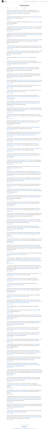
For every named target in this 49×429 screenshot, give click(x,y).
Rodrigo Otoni (22, 67)
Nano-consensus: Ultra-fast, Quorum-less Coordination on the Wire (25, 28)
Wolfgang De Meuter (11, 132)
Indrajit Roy (25, 377)
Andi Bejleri (10, 278)
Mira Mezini (38, 265)
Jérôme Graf (10, 61)
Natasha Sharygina (34, 73)
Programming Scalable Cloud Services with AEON (16, 254)
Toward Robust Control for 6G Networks (23, 57)
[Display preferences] (47, 1)
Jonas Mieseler (23, 294)
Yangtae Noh (30, 415)
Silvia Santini (22, 127)
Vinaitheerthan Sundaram (11, 397)
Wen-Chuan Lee (38, 369)
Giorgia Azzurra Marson (18, 339)
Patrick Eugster (30, 10)
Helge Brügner (20, 377)
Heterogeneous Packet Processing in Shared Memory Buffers (18, 385)
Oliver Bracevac (11, 288)
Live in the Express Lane (13, 185)
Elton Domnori (15, 278)
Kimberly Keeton (31, 377)
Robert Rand (28, 67)
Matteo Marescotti (16, 120)
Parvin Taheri (20, 108)
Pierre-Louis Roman (24, 85)
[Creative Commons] (24, 426)
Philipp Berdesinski (24, 26)
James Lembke (10, 85)
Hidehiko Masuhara (19, 259)
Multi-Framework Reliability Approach (19, 139)
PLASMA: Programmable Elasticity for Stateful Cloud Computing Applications (23, 221)
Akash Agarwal (10, 396)
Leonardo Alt (23, 120)
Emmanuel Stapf (17, 294)
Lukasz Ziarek (27, 189)
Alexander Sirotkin (10, 416)
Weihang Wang (10, 369)
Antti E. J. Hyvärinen (36, 120)
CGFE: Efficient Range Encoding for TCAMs (20, 52)
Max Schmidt (26, 143)
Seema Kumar (10, 127)
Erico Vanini (25, 108)
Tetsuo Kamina (12, 259)
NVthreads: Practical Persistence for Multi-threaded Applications (20, 378)
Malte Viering (31, 101)
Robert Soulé (33, 67)
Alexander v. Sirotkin (30, 383)
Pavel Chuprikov (23, 10)
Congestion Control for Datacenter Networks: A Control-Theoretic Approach (25, 109)
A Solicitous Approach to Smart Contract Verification (26, 122)
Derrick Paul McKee (24, 396)
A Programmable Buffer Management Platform (31, 416)
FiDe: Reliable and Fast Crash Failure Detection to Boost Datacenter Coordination (27, 34)
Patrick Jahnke (36, 26)
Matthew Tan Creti (38, 396)
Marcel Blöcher (10, 143)
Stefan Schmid (29, 208)
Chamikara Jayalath (17, 410)
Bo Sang (9, 219)
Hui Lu (27, 219)
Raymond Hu (15, 189)
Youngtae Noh (31, 195)
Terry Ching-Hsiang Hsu (12, 377)
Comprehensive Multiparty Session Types (14, 279)
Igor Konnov (15, 73)
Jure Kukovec (21, 73)
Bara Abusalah (10, 95)
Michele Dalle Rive (17, 16)
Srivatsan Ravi (16, 85)
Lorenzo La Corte (11, 10)
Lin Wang (15, 143)
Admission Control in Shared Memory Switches (21, 329)
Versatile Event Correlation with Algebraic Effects (21, 289)
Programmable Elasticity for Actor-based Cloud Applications (26, 358)
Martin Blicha (15, 114)
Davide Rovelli (10, 16)
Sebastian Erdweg (29, 288)
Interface (18, 306)
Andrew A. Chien (18, 166)
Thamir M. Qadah (17, 95)
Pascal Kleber (22, 177)
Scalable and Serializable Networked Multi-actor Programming (18, 203)
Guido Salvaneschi (25, 132)
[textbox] (10, 8)
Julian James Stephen (25, 95)
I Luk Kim (33, 369)
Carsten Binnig (22, 321)
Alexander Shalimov (30, 390)
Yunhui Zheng (22, 369)
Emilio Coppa (16, 177)
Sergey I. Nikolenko (38, 195)
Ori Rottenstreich (38, 390)
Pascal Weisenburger (14, 133)
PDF (7, 236)
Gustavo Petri (25, 195)
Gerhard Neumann (30, 294)
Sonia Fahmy (30, 108)
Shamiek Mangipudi (24, 21)
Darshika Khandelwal (19, 232)
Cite (7, 14)
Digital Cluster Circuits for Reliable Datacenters (31, 39)
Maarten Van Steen (11, 166)
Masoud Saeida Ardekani (34, 138)
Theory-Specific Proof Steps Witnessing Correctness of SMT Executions (22, 161)
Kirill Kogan (10, 195)
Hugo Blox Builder (18, 428)
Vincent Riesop (17, 184)
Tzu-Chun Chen (16, 332)
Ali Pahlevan (30, 26)
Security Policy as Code (35, 21)
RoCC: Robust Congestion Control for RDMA (20, 214)
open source (25, 428)
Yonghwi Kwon (16, 369)
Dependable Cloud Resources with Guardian (21, 405)
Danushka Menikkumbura (12, 108)
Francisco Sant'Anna (34, 132)
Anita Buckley (17, 10)
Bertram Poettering (27, 339)
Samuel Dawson (17, 396)
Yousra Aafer (28, 369)
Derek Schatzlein (17, 138)
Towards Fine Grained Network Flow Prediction (17, 296)
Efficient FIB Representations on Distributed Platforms (19, 391)
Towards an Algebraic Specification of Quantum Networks (23, 68)
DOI (9, 19)
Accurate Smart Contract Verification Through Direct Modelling (28, 246)
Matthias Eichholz (17, 265)
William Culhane (34, 177)
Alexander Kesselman (18, 327)
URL (9, 14)
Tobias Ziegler (16, 321)
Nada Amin (16, 288)
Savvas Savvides (37, 101)
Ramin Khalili (16, 226)
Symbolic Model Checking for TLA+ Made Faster (15, 75)
